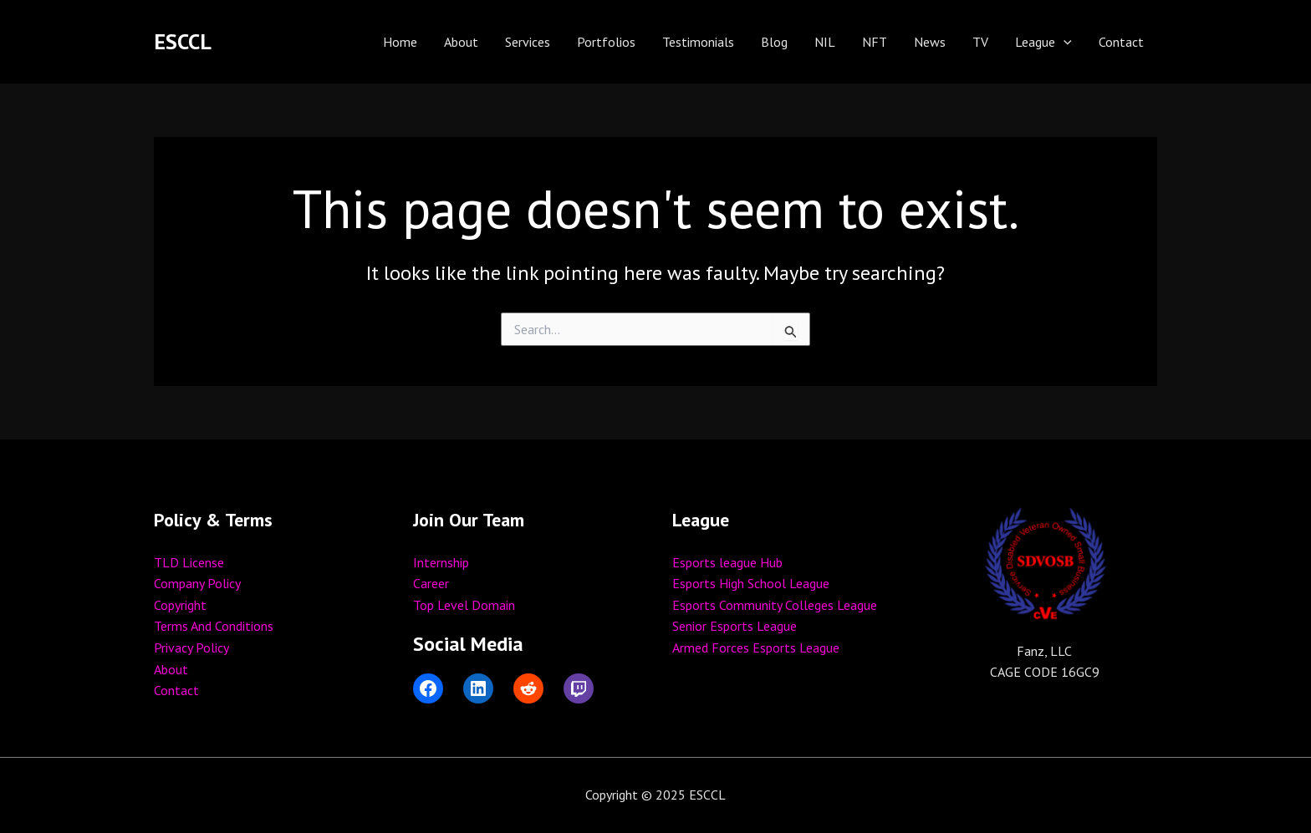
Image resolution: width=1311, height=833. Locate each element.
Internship (441, 562)
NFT (874, 41)
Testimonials (698, 41)
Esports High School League (750, 583)
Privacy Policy (191, 647)
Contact (1121, 41)
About (461, 41)
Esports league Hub (727, 562)
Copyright (180, 605)
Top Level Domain (464, 605)
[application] (1063, 42)
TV (980, 41)
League (1043, 42)
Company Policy (197, 583)
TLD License (189, 562)
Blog (774, 41)
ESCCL (183, 41)
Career (431, 583)
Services (527, 41)
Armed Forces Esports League (755, 647)
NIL (824, 41)
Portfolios (606, 41)
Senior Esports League (734, 625)
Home (400, 41)
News (930, 41)
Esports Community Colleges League (774, 605)
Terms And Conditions (213, 625)
